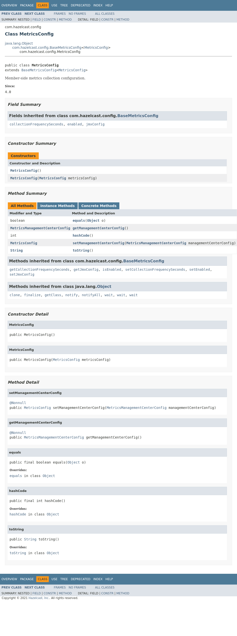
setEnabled (199, 269)
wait (109, 295)
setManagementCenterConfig (98, 243)
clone (15, 295)
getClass (53, 295)
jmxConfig (95, 124)
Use (54, 5)
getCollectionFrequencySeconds (39, 269)
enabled (74, 124)
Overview (9, 5)
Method (65, 19)
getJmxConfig (86, 269)
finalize (32, 295)
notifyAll (91, 295)
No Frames (77, 13)
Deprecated (80, 5)
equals (79, 220)
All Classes (104, 13)
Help (109, 5)
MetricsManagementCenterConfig (40, 228)
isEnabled (111, 269)
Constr (50, 19)
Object (93, 220)
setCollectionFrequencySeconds (155, 269)
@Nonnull (18, 403)
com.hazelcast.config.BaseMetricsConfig (46, 47)
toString (81, 250)
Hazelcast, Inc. (38, 598)
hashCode (81, 235)
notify (71, 295)
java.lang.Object (19, 43)
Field (36, 19)
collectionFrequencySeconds (36, 124)
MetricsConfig (96, 47)
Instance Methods (57, 206)
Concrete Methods (99, 206)
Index (98, 5)
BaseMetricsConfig (38, 70)
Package (27, 5)
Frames (60, 13)
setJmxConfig (22, 274)
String (16, 250)
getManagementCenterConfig (98, 228)
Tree (64, 5)
